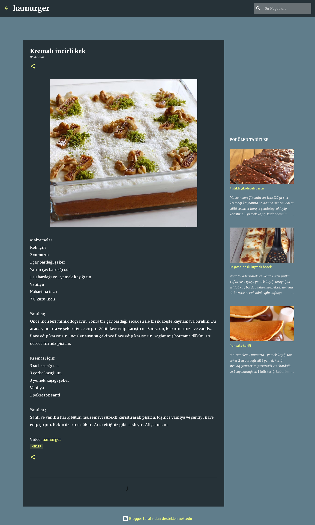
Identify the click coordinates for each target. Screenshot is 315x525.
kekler (36, 446)
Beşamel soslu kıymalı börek (251, 267)
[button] (33, 66)
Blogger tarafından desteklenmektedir (157, 518)
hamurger (31, 8)
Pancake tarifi (240, 346)
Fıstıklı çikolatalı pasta (247, 188)
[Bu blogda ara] (287, 8)
